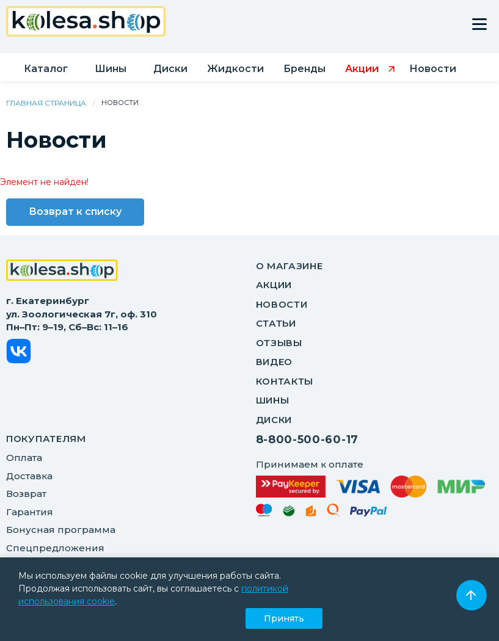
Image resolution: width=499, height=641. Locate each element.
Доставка (29, 476)
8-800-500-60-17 (307, 439)
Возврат (26, 493)
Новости (282, 304)
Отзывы (279, 343)
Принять (284, 618)
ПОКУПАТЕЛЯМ (46, 438)
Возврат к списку (75, 211)
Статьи (276, 323)
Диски (274, 420)
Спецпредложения (55, 548)
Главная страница (46, 102)
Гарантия (29, 512)
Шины (273, 400)
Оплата (24, 457)
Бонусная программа (60, 529)
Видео (274, 362)
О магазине (289, 266)
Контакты (285, 381)
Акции (274, 285)
